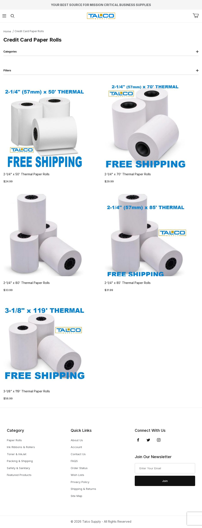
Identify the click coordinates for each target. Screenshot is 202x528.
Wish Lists (77, 475)
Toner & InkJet (16, 454)
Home (7, 31)
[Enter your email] (165, 468)
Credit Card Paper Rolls (29, 31)
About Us (77, 440)
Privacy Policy (80, 482)
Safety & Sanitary (18, 468)
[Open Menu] (4, 16)
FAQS (74, 461)
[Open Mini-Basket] (197, 16)
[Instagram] (158, 439)
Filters (101, 70)
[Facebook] (138, 439)
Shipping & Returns (83, 488)
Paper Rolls (14, 440)
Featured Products (19, 475)
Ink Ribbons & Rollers (21, 447)
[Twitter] (148, 439)
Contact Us (78, 454)
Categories (101, 51)
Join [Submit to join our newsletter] (165, 481)
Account (76, 447)
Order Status (79, 468)
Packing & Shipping (20, 461)
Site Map (76, 496)
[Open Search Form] (12, 16)
